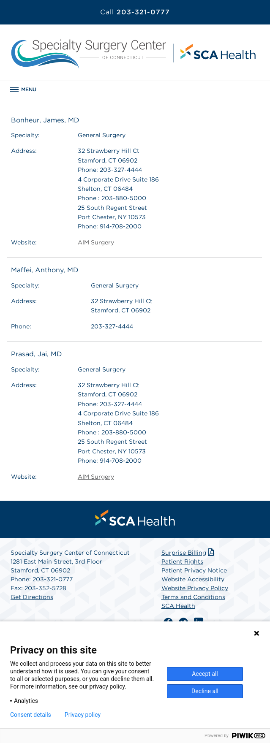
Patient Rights (182, 561)
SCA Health (178, 605)
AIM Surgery (96, 242)
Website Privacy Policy (194, 588)
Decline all (204, 691)
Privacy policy (83, 714)
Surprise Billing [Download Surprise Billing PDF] (188, 552)
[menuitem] (135, 517)
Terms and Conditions (193, 597)
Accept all (205, 673)
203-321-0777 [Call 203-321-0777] (135, 12)
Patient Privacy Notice (194, 570)
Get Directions (32, 597)
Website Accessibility (192, 579)
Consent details (30, 714)
